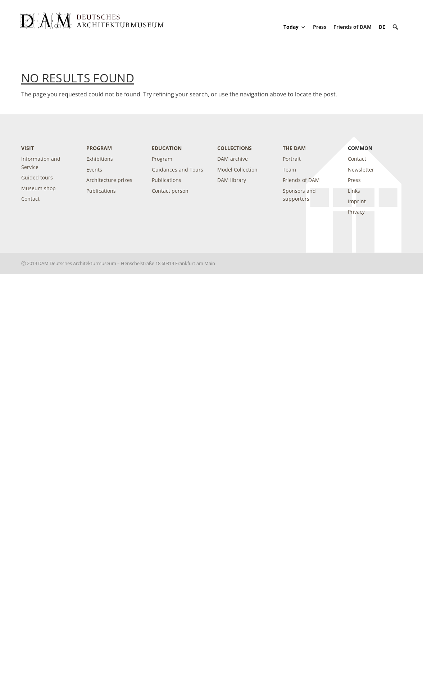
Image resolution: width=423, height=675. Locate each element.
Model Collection (237, 169)
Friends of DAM (352, 26)
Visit (27, 148)
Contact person (170, 190)
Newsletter (361, 169)
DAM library (231, 180)
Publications (101, 190)
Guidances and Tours (177, 169)
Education (167, 148)
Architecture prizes (109, 180)
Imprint (357, 201)
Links (354, 190)
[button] (395, 26)
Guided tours (37, 177)
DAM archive (232, 158)
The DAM (294, 148)
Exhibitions (99, 158)
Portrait (292, 158)
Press (319, 26)
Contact (30, 198)
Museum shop (38, 188)
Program (99, 148)
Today (294, 27)
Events (94, 169)
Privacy (356, 211)
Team (289, 169)
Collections (234, 148)
